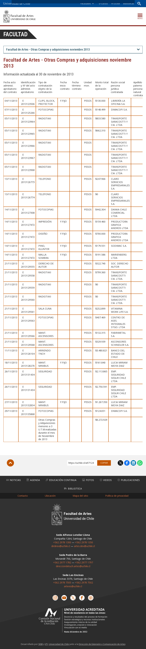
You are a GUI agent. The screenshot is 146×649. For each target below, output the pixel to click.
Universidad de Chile (59, 644)
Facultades (86, 3)
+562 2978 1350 (84, 542)
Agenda (33, 480)
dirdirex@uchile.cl (60, 546)
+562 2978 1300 (62, 542)
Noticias (13, 480)
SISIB (40, 644)
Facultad (15, 34)
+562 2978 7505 (62, 582)
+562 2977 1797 (84, 562)
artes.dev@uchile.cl (84, 546)
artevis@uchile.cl (73, 586)
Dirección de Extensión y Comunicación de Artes (102, 644)
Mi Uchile (115, 3)
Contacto (23, 495)
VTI (46, 644)
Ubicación (50, 495)
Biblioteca (73, 488)
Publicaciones (129, 480)
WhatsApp (140, 463)
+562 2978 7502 (84, 582)
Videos (106, 480)
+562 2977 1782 (62, 562)
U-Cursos (103, 3)
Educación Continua (61, 480)
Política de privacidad (116, 495)
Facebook (127, 463)
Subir (10, 462)
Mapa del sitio (80, 495)
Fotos (88, 480)
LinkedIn (133, 462)
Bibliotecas (128, 3)
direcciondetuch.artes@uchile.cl (73, 566)
